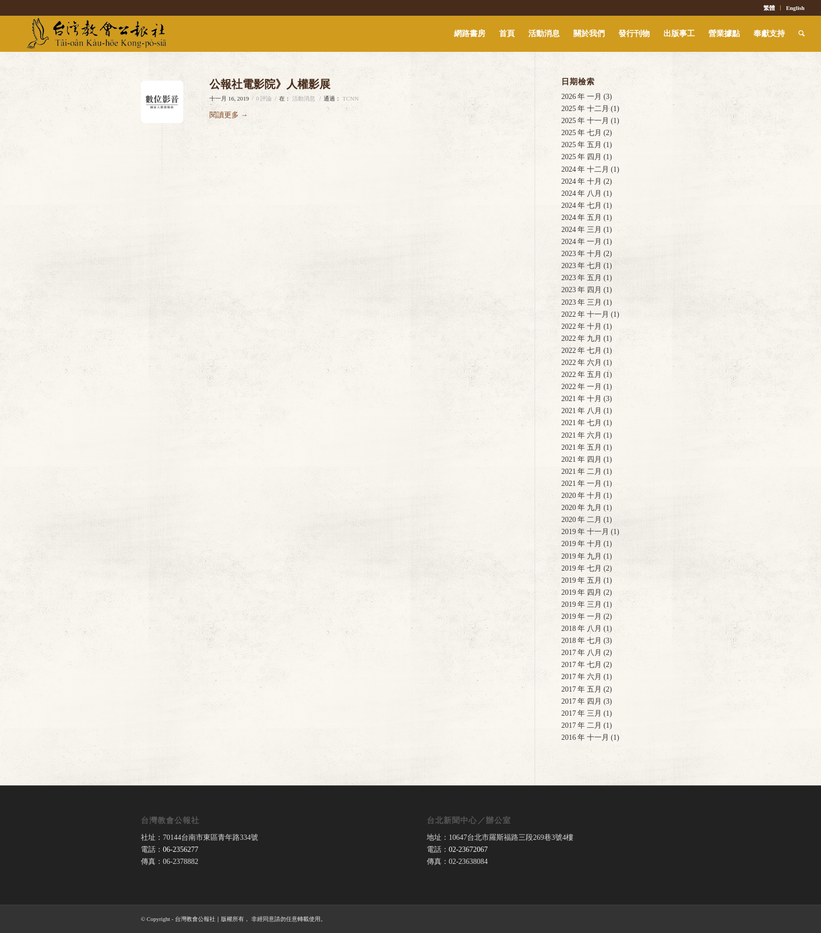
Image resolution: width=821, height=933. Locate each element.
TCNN (350, 98)
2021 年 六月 (581, 435)
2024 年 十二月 (585, 169)
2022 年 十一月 (585, 314)
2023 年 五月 (581, 278)
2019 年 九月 (581, 556)
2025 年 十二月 (585, 109)
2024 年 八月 (581, 193)
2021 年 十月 (581, 399)
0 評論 (264, 98)
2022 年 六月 (581, 362)
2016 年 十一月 (585, 737)
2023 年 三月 (581, 302)
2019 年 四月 (581, 592)
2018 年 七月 (581, 641)
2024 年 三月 (581, 230)
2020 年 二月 (581, 520)
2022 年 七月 (581, 350)
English (795, 8)
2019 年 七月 (581, 568)
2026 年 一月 (581, 97)
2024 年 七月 (581, 205)
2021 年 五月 (581, 447)
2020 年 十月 (581, 495)
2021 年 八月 (581, 411)
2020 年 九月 (581, 508)
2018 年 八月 (581, 628)
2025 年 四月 (581, 157)
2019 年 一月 (581, 616)
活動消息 (303, 98)
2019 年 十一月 (585, 532)
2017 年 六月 (581, 677)
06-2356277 (180, 849)
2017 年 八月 (581, 653)
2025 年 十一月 (585, 121)
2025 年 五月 (581, 145)
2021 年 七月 (581, 423)
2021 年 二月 (581, 471)
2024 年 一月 (581, 242)
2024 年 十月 (581, 181)
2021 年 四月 (581, 459)
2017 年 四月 (581, 701)
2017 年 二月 (581, 725)
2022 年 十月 (581, 326)
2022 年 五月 (581, 375)
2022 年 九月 (581, 338)
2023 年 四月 (581, 290)
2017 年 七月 (581, 665)
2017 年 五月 (581, 689)
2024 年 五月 (581, 217)
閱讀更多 (228, 115)
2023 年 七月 (581, 266)
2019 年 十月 (581, 544)
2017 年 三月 (581, 713)
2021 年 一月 (581, 483)
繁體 (769, 8)
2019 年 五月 (581, 580)
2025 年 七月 (581, 133)
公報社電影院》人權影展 (269, 84)
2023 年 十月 (581, 254)
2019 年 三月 (581, 604)
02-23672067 (468, 849)
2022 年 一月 (581, 387)
